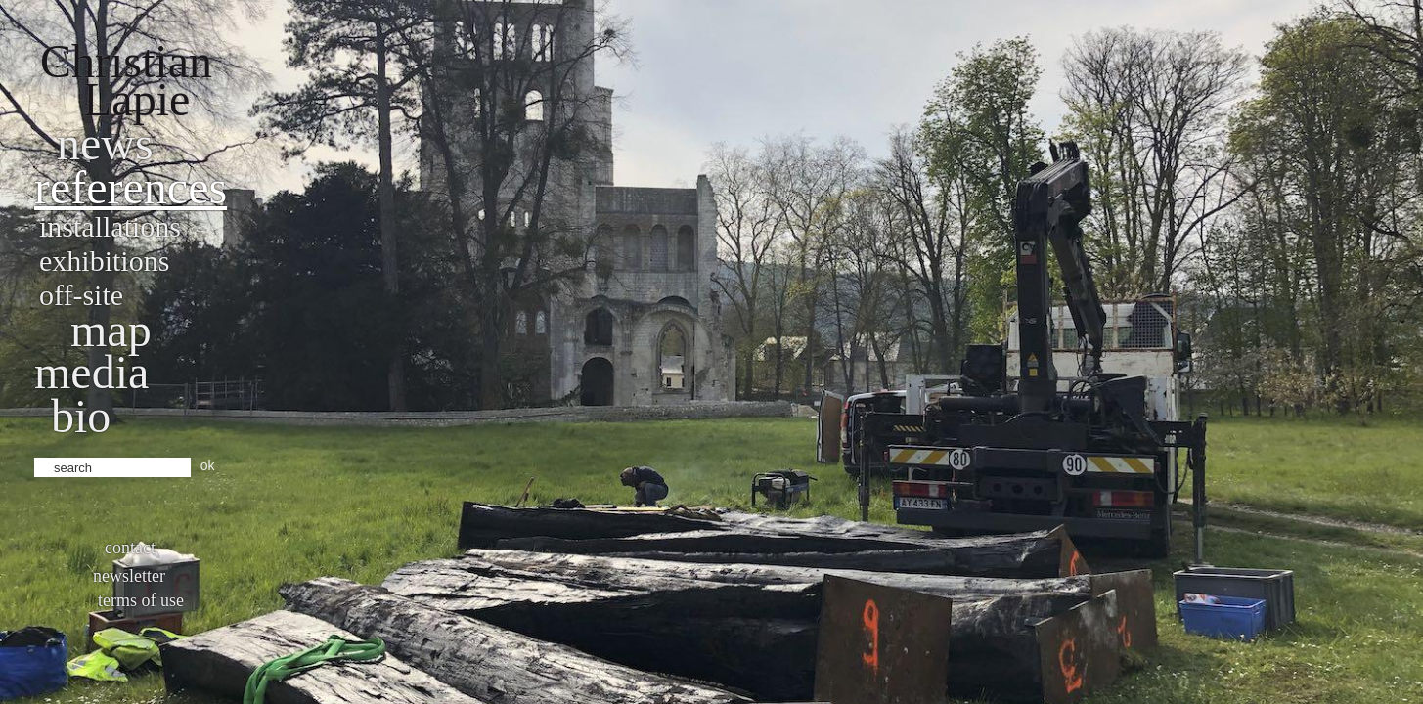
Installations (110, 226)
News (105, 143)
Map (111, 330)
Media (91, 372)
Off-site (81, 295)
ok (207, 465)
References (130, 187)
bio (81, 416)
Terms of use (141, 600)
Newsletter (129, 576)
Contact (130, 547)
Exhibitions (104, 260)
